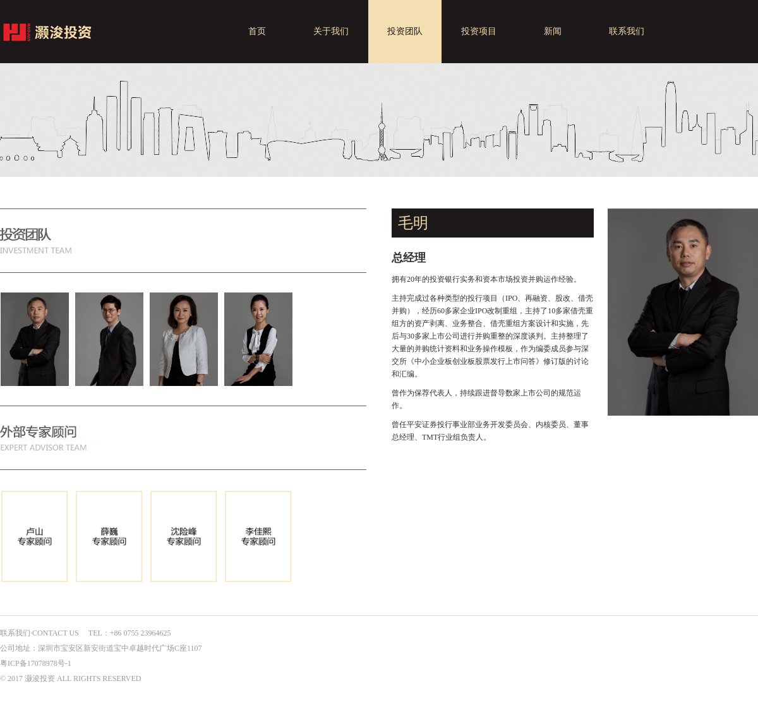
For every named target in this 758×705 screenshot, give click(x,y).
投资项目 (478, 31)
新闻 (553, 31)
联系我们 (626, 31)
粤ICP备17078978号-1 (35, 663)
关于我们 (331, 31)
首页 (257, 31)
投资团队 (405, 31)
